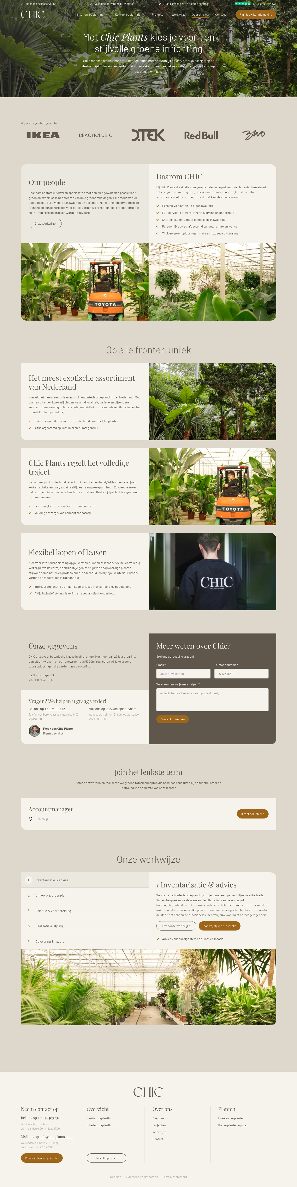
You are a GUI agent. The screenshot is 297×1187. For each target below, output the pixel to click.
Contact (220, 14)
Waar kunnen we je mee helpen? (178, 703)
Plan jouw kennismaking (256, 14)
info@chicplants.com (121, 728)
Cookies (115, 1177)
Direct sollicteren (252, 833)
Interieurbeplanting (90, 14)
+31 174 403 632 (56, 728)
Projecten (158, 14)
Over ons (198, 14)
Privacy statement (175, 1177)
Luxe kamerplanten (231, 1118)
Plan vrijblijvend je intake (219, 945)
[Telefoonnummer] (241, 693)
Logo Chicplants (33, 14)
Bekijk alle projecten (106, 1158)
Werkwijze (179, 14)
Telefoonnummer (226, 684)
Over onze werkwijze (176, 945)
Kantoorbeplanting (128, 14)
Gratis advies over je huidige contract (186, 3)
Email (161, 684)
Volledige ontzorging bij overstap (114, 3)
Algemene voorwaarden (142, 1177)
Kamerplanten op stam (233, 1125)
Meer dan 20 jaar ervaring (41, 3)
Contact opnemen (172, 738)
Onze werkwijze (45, 242)
